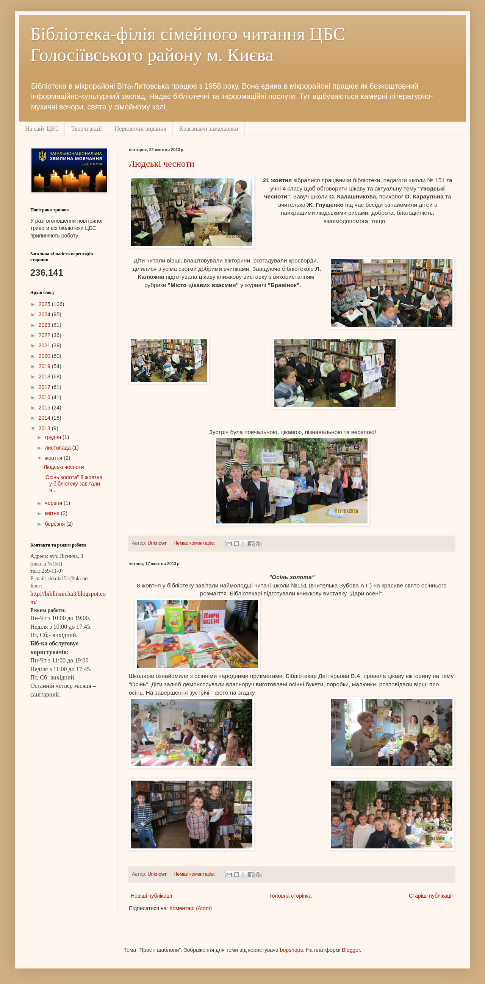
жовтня (54, 458)
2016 (45, 397)
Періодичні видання (140, 128)
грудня (54, 437)
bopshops (291, 950)
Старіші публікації (431, 896)
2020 (45, 356)
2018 (45, 376)
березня (55, 524)
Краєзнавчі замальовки (208, 128)
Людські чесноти (161, 164)
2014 (45, 418)
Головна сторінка (290, 896)
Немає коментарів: (195, 543)
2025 (45, 304)
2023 (45, 325)
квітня (53, 513)
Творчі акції (86, 128)
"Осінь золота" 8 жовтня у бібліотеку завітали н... (73, 483)
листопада (58, 448)
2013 (45, 428)
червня (54, 503)
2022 (45, 335)
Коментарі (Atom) (190, 908)
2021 (45, 345)
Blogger (351, 950)
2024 (45, 314)
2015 (45, 408)
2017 (45, 387)
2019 (45, 366)
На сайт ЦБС (41, 128)
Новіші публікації (151, 896)
